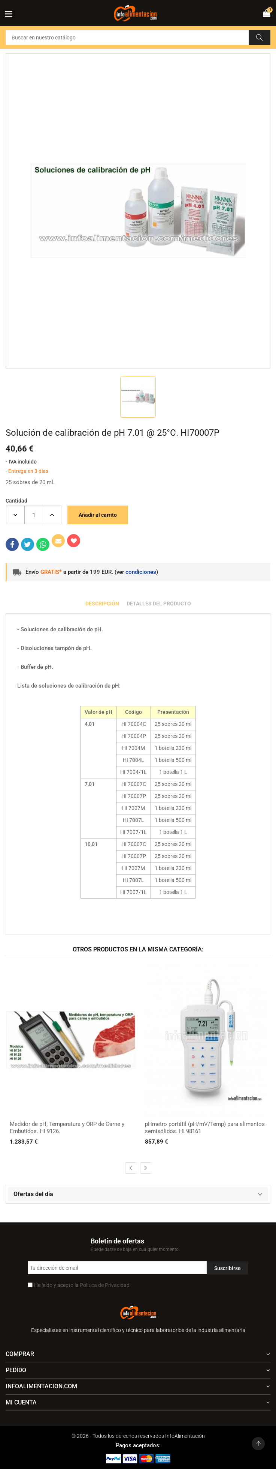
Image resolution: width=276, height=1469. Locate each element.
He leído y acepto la (82, 1285)
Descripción (102, 604)
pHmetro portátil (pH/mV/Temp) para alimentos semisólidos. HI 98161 (205, 1128)
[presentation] (130, 1168)
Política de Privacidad (105, 1285)
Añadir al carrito (98, 515)
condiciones (140, 572)
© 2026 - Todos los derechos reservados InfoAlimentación (138, 1436)
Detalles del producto (159, 604)
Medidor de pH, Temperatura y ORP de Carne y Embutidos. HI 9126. (67, 1128)
